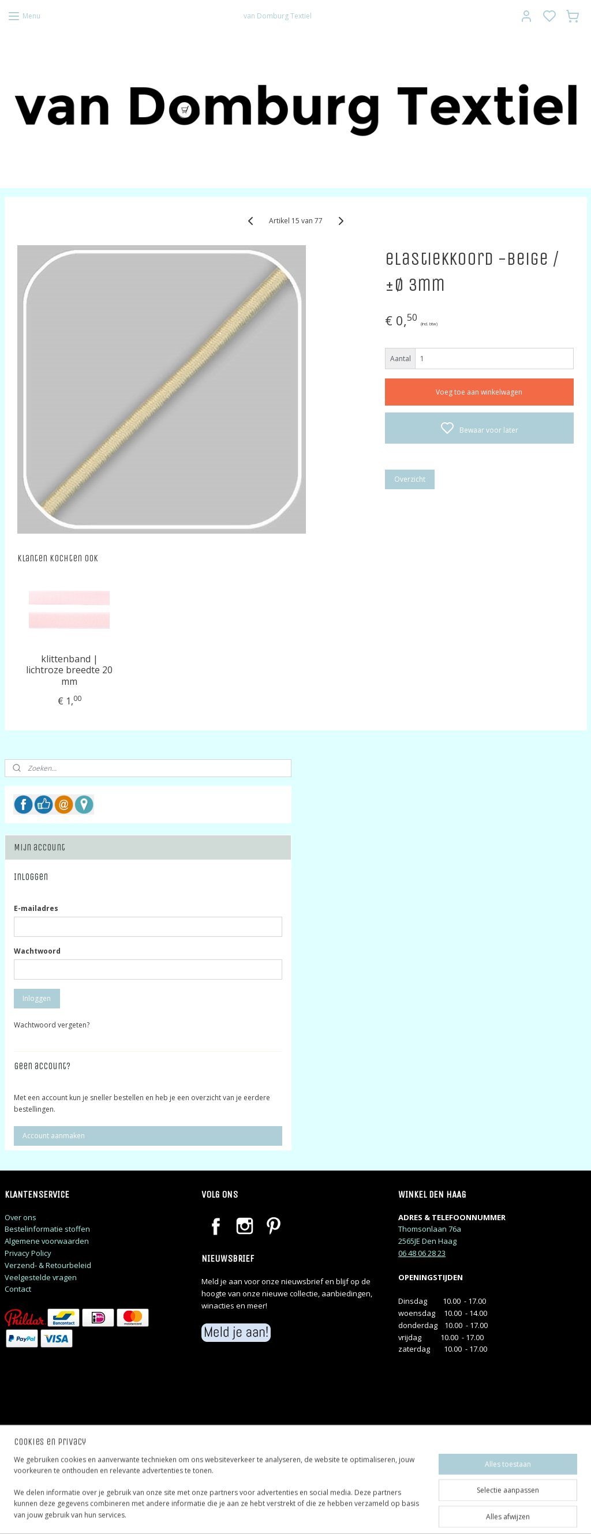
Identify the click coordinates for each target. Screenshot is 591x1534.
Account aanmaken (54, 1136)
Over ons (20, 1217)
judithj (26, 1470)
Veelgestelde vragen (41, 1277)
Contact (18, 1289)
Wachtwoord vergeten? (51, 1025)
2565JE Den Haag (427, 1241)
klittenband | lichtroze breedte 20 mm (69, 670)
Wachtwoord (37, 951)
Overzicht (409, 479)
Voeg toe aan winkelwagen (479, 392)
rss (369, 1513)
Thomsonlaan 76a (429, 1229)
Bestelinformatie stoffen (47, 1229)
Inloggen (37, 998)
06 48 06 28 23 (422, 1253)
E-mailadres (36, 908)
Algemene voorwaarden (47, 1241)
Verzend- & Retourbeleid (48, 1265)
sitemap (344, 1513)
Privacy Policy (28, 1253)
